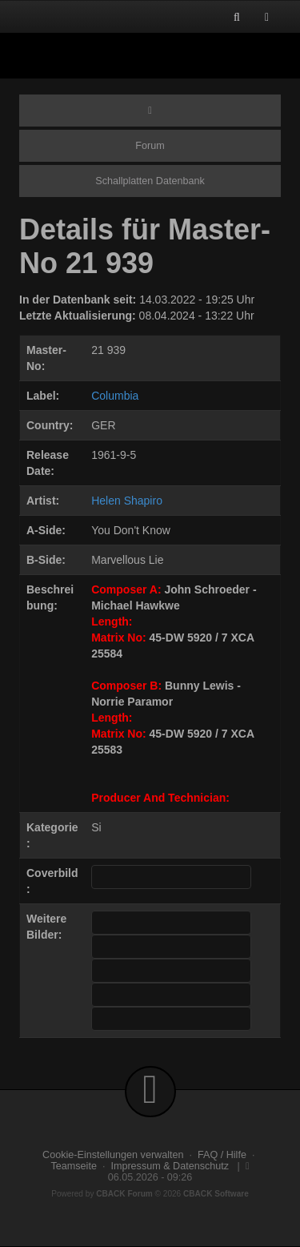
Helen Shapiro (126, 500)
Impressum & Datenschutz (169, 1166)
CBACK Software (216, 1193)
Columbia (114, 395)
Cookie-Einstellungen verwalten (112, 1155)
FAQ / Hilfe (222, 1155)
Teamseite (74, 1166)
